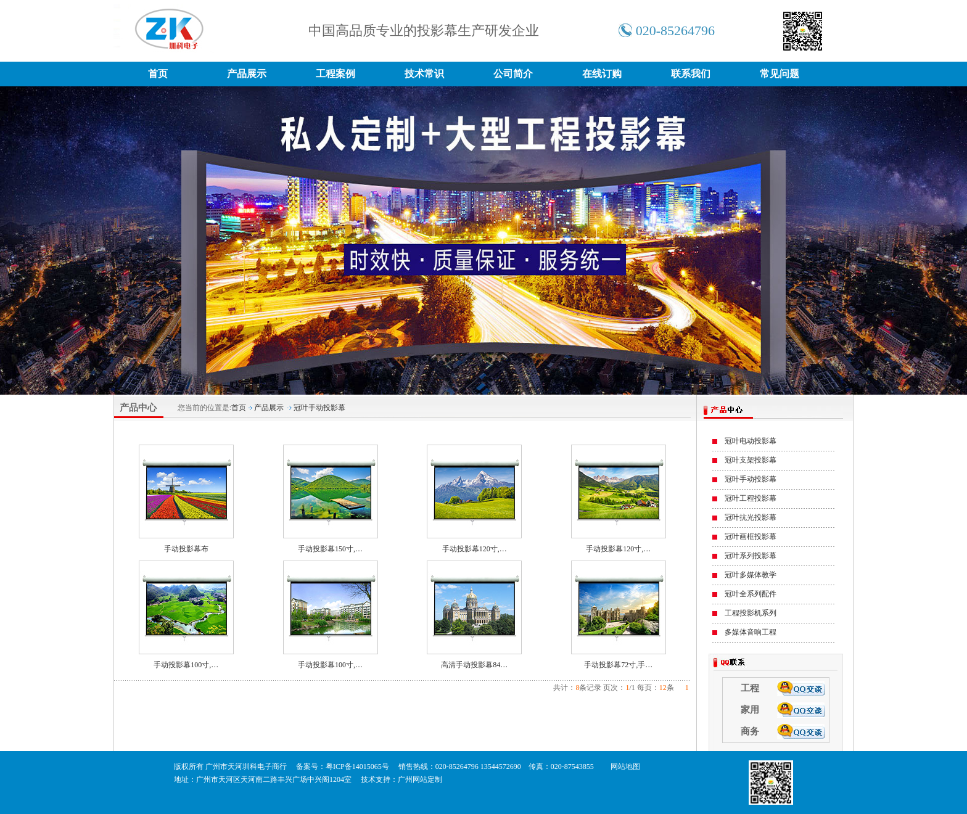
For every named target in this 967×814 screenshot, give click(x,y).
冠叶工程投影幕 (750, 498)
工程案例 (335, 73)
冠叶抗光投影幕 (750, 517)
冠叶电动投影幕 (750, 441)
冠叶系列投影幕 (750, 555)
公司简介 (513, 73)
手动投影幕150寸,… (330, 549)
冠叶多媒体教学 (750, 574)
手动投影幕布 (186, 549)
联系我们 (690, 73)
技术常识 (424, 73)
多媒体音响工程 (750, 632)
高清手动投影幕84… (474, 664)
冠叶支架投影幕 (750, 460)
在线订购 (602, 73)
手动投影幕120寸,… (474, 549)
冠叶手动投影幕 (319, 407)
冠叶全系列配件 (750, 594)
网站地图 (625, 766)
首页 (158, 73)
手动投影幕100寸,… (186, 664)
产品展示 (246, 73)
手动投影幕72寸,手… (618, 664)
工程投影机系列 (750, 613)
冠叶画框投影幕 (750, 536)
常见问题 (779, 73)
